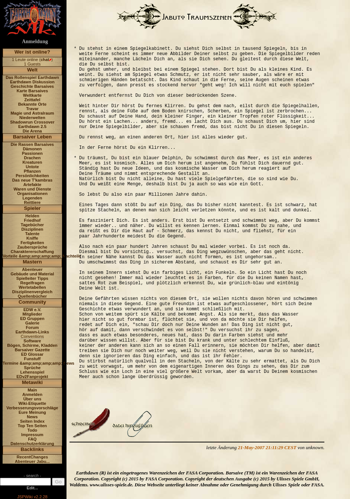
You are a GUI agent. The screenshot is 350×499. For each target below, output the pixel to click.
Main (32, 390)
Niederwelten (32, 117)
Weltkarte (32, 95)
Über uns (32, 399)
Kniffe (32, 238)
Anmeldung (35, 41)
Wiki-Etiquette (32, 403)
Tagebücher (32, 225)
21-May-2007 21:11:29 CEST (267, 447)
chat (44, 59)
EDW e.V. (32, 309)
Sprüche (32, 367)
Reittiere (32, 202)
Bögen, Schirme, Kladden (32, 345)
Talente (32, 233)
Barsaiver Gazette (32, 350)
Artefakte (32, 184)
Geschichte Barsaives (32, 86)
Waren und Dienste (32, 189)
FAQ (32, 439)
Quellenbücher (32, 296)
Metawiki (32, 382)
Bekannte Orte (32, 104)
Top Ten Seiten (32, 425)
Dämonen (32, 149)
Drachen (32, 158)
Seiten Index (32, 421)
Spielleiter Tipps (32, 278)
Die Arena (32, 131)
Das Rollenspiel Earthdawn (32, 77)
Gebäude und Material (32, 274)
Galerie (32, 323)
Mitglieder (32, 314)
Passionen (32, 153)
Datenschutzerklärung (32, 443)
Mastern (32, 262)
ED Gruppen (32, 318)
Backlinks (32, 449)
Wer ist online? (32, 52)
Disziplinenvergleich (32, 292)
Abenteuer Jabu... (32, 461)
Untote (32, 166)
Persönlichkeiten (32, 175)
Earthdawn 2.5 (32, 126)
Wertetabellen (32, 287)
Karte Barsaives (32, 91)
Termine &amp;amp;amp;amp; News (38, 363)
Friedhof (32, 220)
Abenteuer (32, 269)
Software (32, 341)
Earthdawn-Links (32, 332)
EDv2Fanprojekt (32, 376)
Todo (32, 430)
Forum (32, 327)
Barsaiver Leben (32, 137)
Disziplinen (32, 229)
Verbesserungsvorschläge (32, 408)
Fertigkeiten (32, 242)
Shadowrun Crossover (32, 122)
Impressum (32, 434)
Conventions (32, 336)
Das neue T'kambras (32, 180)
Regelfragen (32, 283)
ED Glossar (32, 354)
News (32, 417)
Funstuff (32, 358)
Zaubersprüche (32, 247)
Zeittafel (32, 99)
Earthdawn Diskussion (32, 82)
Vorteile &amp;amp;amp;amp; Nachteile (42, 256)
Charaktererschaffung (32, 251)
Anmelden (32, 394)
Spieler (32, 208)
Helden (32, 216)
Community (32, 302)
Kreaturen (32, 162)
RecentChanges (32, 457)
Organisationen (32, 193)
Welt (32, 70)
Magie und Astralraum (32, 113)
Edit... (32, 488)
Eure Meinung (32, 412)
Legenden (32, 198)
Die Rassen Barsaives (32, 144)
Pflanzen (32, 171)
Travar (32, 108)
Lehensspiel (32, 372)
